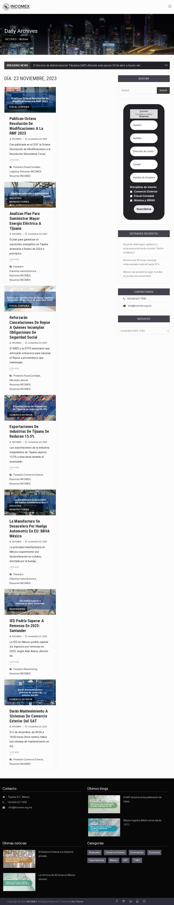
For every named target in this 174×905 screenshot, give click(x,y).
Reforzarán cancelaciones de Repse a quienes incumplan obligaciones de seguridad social (30, 327)
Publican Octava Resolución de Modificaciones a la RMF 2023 (26, 126)
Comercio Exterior (20, 415)
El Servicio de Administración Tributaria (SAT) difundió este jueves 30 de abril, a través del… (87, 65)
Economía (154, 852)
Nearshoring (17, 609)
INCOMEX (11, 39)
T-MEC (136, 860)
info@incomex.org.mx (140, 305)
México (114, 860)
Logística (14, 171)
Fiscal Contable (19, 107)
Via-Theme (77, 901)
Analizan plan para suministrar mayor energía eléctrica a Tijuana (25, 221)
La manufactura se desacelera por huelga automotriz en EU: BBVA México (30, 528)
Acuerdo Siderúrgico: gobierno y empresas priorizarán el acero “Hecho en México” (143, 248)
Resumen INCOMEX (30, 171)
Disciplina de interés (143, 187)
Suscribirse (143, 209)
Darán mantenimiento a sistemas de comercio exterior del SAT (29, 716)
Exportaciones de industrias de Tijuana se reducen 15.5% (29, 431)
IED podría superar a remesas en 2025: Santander (27, 625)
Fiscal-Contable (142, 196)
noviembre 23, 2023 (37, 541)
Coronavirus (136, 852)
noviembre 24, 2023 (37, 139)
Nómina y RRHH (142, 200)
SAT (125, 860)
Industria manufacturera (19, 200)
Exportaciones (96, 860)
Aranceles (94, 852)
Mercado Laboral (19, 380)
